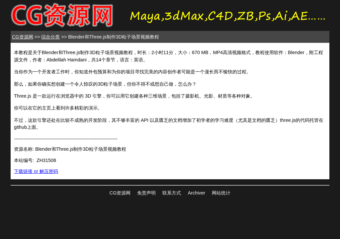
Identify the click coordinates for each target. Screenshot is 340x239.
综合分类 (50, 37)
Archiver (196, 193)
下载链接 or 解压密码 (36, 171)
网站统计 (221, 193)
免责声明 (146, 193)
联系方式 (171, 193)
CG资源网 (22, 37)
